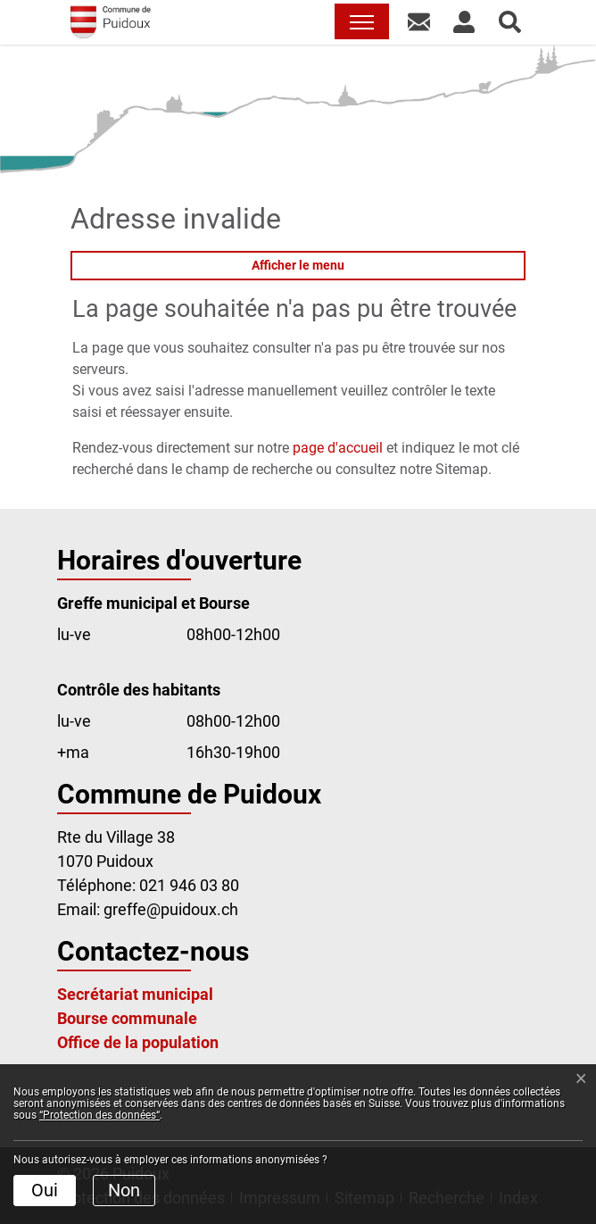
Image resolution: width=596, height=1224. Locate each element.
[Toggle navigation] (362, 21)
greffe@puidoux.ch (170, 909)
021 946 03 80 (189, 885)
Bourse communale (127, 1018)
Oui (44, 1190)
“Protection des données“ (99, 1115)
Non (124, 1190)
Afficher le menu (298, 265)
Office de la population (138, 1042)
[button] (419, 21)
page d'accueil (338, 447)
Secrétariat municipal (135, 994)
